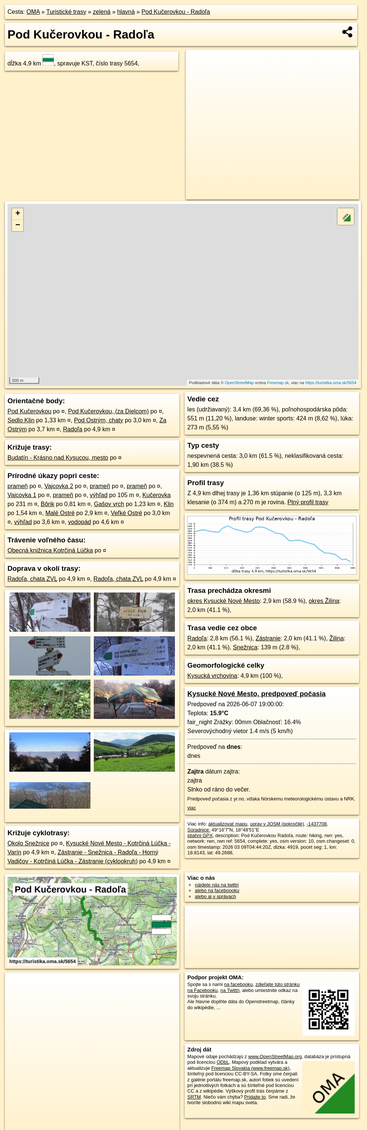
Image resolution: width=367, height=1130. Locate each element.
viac (191, 808)
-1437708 (316, 824)
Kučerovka (156, 495)
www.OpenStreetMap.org (275, 1056)
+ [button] (17, 214)
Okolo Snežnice (28, 843)
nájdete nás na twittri (216, 885)
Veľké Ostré (126, 513)
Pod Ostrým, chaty (98, 420)
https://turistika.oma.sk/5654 (331, 382)
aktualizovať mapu (227, 824)
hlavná (126, 12)
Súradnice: (198, 830)
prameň (17, 486)
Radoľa (73, 429)
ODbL (223, 1062)
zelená (102, 12)
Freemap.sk (278, 382)
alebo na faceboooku (217, 890)
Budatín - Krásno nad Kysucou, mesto (57, 457)
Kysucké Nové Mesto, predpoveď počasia (256, 694)
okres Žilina (324, 601)
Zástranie (268, 638)
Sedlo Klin (20, 420)
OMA (33, 12)
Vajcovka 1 (21, 495)
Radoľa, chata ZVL (32, 579)
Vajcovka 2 (58, 486)
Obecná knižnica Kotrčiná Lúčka (50, 550)
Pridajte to (255, 1097)
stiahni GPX (200, 835)
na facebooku (238, 984)
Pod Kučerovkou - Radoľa (175, 12)
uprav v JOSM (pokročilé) (277, 824)
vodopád (79, 522)
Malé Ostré (59, 513)
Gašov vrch (109, 504)
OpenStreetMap (239, 382)
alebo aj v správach (215, 896)
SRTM (194, 1097)
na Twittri (230, 990)
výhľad (98, 495)
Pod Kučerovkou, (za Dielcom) (108, 411)
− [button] (17, 225)
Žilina (336, 638)
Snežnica (245, 647)
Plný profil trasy (307, 502)
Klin (169, 504)
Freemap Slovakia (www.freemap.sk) (250, 1068)
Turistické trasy (66, 12)
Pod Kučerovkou (29, 411)
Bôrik (47, 504)
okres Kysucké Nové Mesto (223, 601)
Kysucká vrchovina (212, 676)
